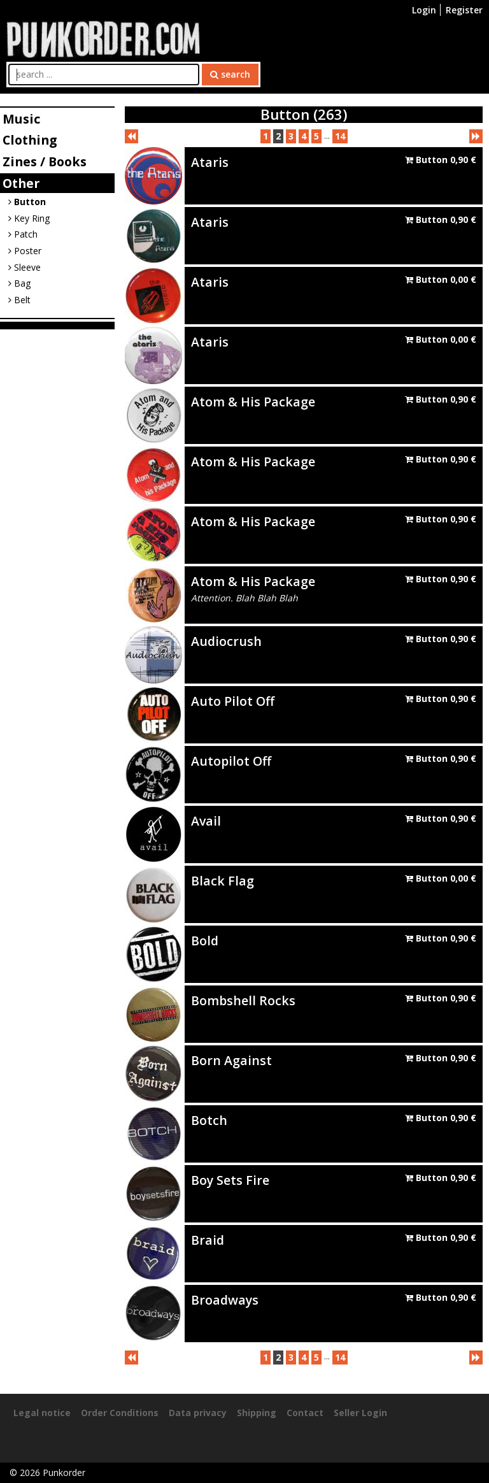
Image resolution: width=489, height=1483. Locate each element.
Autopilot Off (231, 761)
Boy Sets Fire (230, 1180)
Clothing (30, 139)
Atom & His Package (253, 401)
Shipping (256, 1413)
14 (340, 136)
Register (464, 10)
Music (21, 118)
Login (424, 10)
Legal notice (42, 1413)
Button (27, 202)
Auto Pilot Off (232, 701)
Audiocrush (226, 641)
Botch (209, 1120)
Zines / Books (45, 161)
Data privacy (198, 1413)
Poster (24, 251)
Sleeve (24, 267)
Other (21, 183)
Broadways (225, 1299)
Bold (204, 940)
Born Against (231, 1060)
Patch (23, 234)
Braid (207, 1240)
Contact (305, 1413)
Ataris (210, 162)
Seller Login (360, 1413)
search (230, 74)
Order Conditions (120, 1413)
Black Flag (222, 880)
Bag (19, 283)
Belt (19, 300)
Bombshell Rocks (243, 1000)
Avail (206, 820)
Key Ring (29, 218)
